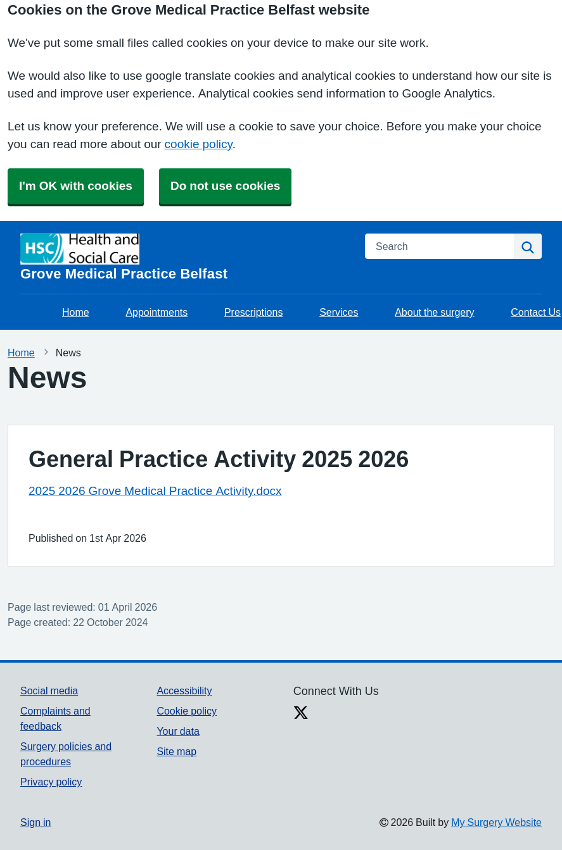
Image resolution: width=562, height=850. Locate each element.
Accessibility (184, 690)
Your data (177, 731)
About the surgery (434, 312)
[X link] (301, 714)
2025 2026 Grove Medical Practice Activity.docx (155, 491)
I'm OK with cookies (75, 186)
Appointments (156, 312)
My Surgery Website (496, 822)
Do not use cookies (225, 186)
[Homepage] (185, 257)
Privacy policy (51, 782)
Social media (49, 690)
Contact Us (536, 312)
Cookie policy (186, 711)
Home (75, 312)
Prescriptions (253, 312)
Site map (176, 751)
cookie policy (199, 144)
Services (338, 312)
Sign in (35, 822)
